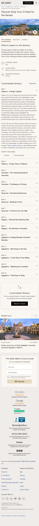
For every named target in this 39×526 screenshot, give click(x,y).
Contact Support (20, 515)
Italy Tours (16, 6)
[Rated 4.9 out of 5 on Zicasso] (19, 394)
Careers (3, 486)
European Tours (9, 6)
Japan (22, 486)
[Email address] (19, 372)
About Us (4, 472)
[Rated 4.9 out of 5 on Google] (19, 403)
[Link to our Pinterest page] (19, 498)
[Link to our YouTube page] (15, 498)
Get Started (28, 3)
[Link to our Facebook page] (3, 498)
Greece (22, 475)
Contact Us (5, 489)
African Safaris (24, 489)
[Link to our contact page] (23, 498)
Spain (21, 482)
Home (2, 6)
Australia (22, 479)
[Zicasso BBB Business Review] (19, 419)
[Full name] (19, 367)
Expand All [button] (32, 83)
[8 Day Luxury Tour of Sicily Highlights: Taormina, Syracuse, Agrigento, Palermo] (19, 346)
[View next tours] (36, 315)
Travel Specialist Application (10, 482)
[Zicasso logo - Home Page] (6, 3)
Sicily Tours (22, 6)
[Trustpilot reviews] (19, 411)
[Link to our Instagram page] (7, 498)
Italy (21, 472)
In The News (5, 475)
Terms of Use (12, 515)
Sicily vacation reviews (14, 145)
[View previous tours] (32, 315)
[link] (19, 335)
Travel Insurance (6, 479)
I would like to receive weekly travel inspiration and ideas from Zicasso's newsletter (20, 377)
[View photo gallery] (35, 32)
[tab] (6, 40)
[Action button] (36, 2)
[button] (19, 123)
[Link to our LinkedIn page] (11, 498)
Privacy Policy (5, 515)
